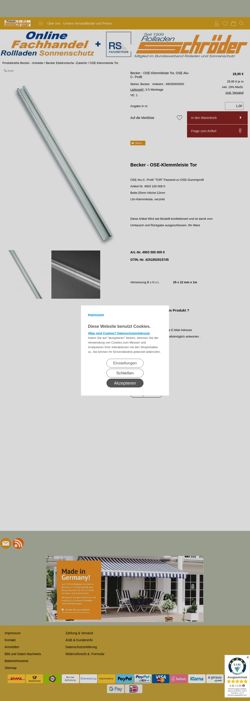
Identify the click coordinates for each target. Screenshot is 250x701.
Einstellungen (125, 363)
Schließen (125, 373)
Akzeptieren (125, 383)
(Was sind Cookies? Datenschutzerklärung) (119, 333)
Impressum (96, 314)
